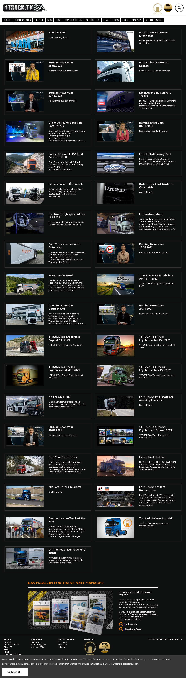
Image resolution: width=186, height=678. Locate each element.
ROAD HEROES (111, 20)
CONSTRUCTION (73, 20)
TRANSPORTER (23, 20)
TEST (58, 20)
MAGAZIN (137, 20)
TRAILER (39, 20)
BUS (49, 20)
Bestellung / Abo (132, 629)
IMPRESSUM (155, 640)
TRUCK (7, 20)
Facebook (62, 642)
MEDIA (7, 640)
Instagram (62, 645)
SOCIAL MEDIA (65, 640)
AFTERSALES (92, 20)
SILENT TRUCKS (153, 20)
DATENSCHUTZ (173, 640)
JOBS (125, 20)
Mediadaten (130, 624)
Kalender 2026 (37, 647)
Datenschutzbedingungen (125, 664)
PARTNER (89, 640)
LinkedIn (61, 647)
